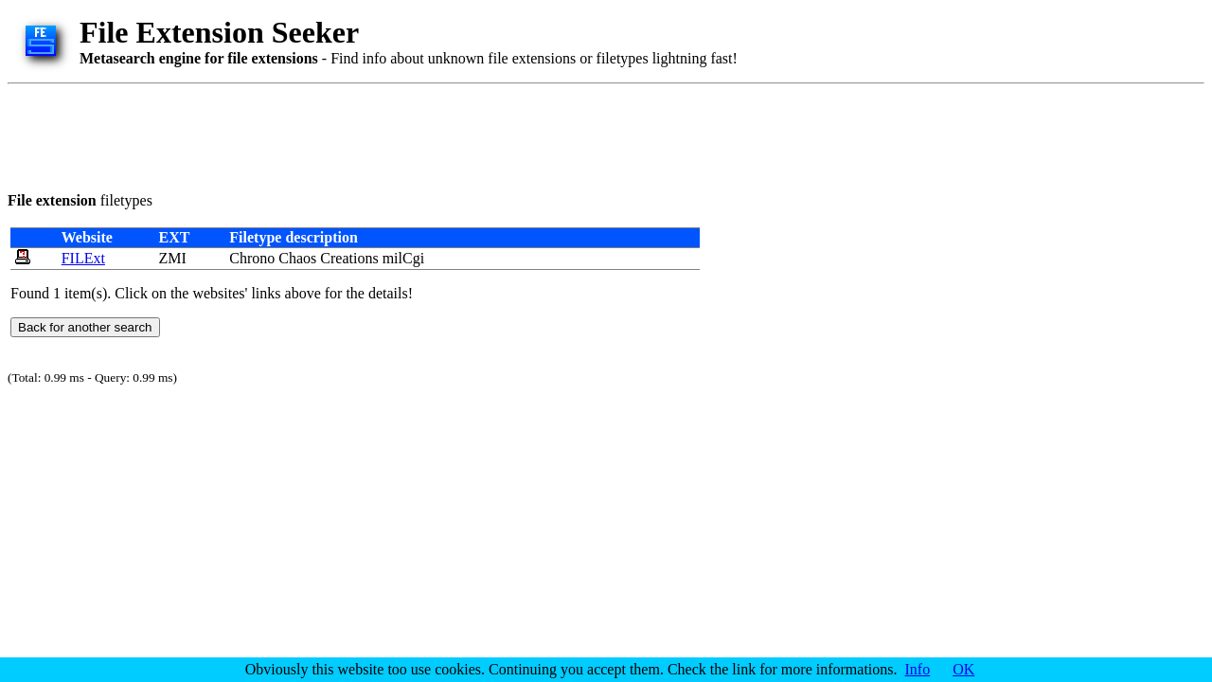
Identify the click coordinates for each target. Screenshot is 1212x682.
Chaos (297, 258)
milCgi (403, 258)
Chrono (252, 258)
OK (963, 669)
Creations (349, 258)
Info (918, 669)
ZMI (172, 258)
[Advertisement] (352, 134)
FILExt (83, 258)
